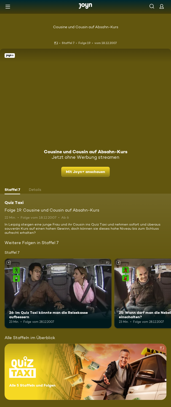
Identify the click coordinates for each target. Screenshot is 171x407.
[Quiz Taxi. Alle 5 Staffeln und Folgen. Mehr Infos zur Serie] (85, 372)
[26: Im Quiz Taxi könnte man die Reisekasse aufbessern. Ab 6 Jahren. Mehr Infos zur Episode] (58, 293)
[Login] (161, 6)
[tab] (12, 190)
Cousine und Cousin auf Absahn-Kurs (85, 27)
